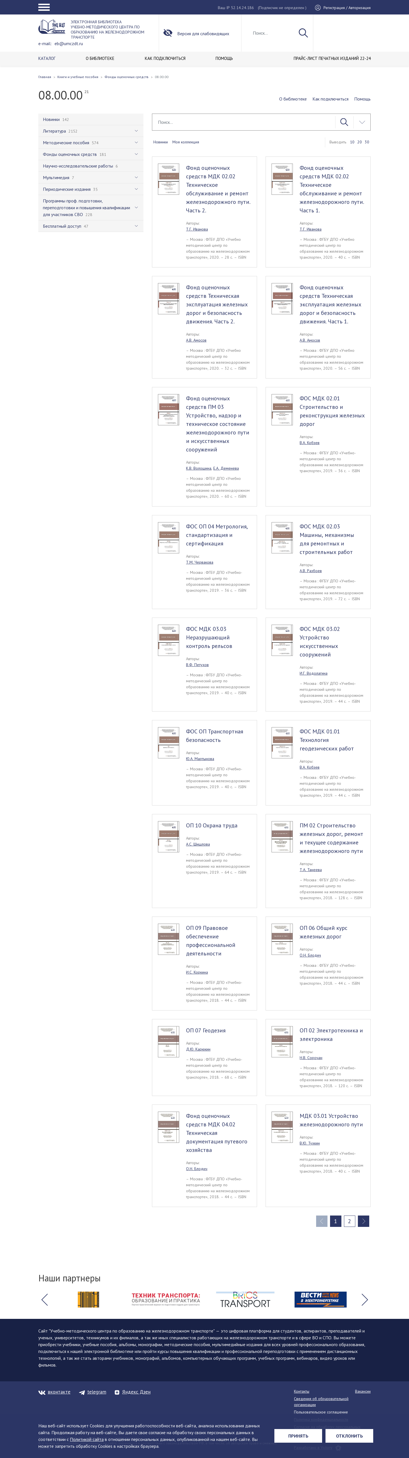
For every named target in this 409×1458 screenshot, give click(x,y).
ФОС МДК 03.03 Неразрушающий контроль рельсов (209, 637)
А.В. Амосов (196, 340)
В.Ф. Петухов (197, 664)
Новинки (160, 142)
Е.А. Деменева (226, 468)
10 (352, 142)
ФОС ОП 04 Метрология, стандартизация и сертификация (217, 535)
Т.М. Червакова (199, 562)
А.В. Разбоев (311, 570)
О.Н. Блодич (310, 955)
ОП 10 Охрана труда (211, 825)
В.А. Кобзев (310, 442)
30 (367, 142)
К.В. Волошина (198, 468)
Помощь (362, 99)
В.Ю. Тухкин (310, 1143)
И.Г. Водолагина (313, 673)
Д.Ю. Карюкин (198, 1049)
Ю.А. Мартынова (200, 758)
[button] (44, 1300)
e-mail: (45, 43)
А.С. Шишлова (198, 844)
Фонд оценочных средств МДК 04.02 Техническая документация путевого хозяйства (216, 1133)
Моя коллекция (185, 142)
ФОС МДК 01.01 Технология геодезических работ (327, 740)
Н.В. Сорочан (311, 1057)
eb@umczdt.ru (69, 43)
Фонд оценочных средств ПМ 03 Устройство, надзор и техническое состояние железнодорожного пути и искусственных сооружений (217, 424)
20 (359, 142)
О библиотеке (293, 99)
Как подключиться (330, 99)
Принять (298, 1436)
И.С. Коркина (197, 972)
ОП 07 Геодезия (206, 1030)
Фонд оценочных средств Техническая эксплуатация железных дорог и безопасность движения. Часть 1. (330, 304)
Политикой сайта (87, 1439)
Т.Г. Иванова (197, 229)
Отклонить (349, 1436)
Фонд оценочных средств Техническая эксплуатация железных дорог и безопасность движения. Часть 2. (217, 304)
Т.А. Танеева (311, 869)
